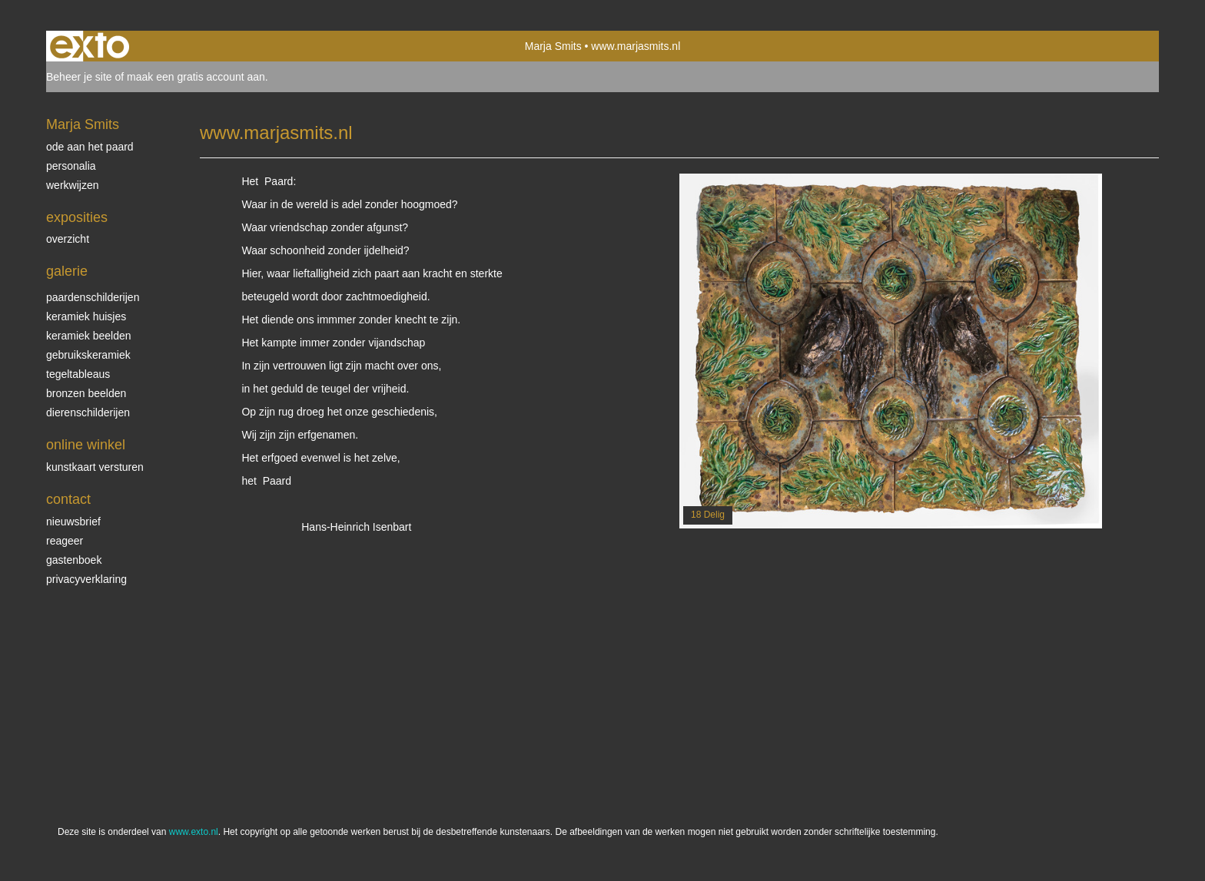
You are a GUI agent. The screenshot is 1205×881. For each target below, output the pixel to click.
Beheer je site (79, 77)
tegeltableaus (78, 374)
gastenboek (73, 560)
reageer (64, 541)
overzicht (67, 239)
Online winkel (85, 444)
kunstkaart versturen (95, 467)
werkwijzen (72, 185)
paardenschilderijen (92, 297)
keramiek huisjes (86, 316)
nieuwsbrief (73, 521)
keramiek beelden (88, 336)
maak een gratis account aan (196, 77)
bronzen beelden (86, 393)
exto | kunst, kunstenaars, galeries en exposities (89, 46)
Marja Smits (553, 46)
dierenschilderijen (88, 412)
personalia (71, 166)
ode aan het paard (90, 147)
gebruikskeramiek (88, 355)
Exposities (77, 217)
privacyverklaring (86, 579)
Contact (68, 499)
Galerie (67, 271)
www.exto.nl (193, 831)
